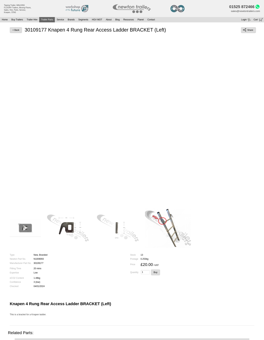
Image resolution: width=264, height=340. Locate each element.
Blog (117, 20)
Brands (71, 20)
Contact (151, 20)
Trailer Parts (47, 20)
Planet (141, 20)
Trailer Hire (32, 20)
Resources (128, 20)
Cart (256, 20)
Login (244, 20)
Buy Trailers (17, 20)
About (108, 20)
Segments (83, 20)
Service (60, 20)
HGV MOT (97, 20)
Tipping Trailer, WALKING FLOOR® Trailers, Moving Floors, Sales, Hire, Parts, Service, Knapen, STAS (17, 8)
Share (248, 30)
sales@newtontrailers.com (245, 11)
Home (5, 20)
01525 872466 (240, 7)
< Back (15, 30)
